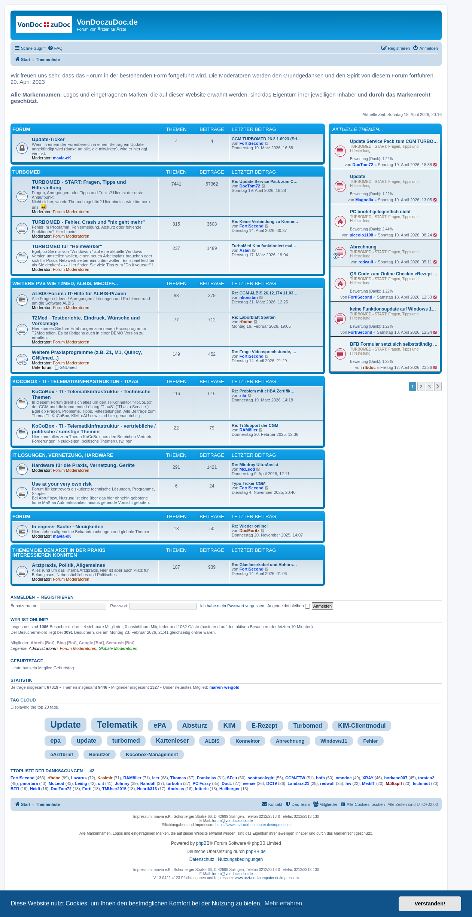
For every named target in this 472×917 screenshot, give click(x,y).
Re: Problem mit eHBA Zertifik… (263, 391)
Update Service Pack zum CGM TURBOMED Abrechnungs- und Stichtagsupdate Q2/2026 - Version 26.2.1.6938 (394, 141)
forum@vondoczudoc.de (232, 821)
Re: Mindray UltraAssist (255, 464)
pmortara (29, 783)
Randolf (148, 783)
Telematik (117, 724)
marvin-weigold (224, 687)
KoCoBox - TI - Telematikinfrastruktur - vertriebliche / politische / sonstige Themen (94, 428)
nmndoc (344, 778)
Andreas (176, 788)
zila (243, 395)
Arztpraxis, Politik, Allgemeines (68, 565)
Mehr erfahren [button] (283, 903)
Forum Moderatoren (71, 212)
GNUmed (66, 367)
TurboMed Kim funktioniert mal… (264, 246)
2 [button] (421, 386)
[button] (438, 386)
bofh (320, 778)
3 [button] (429, 386)
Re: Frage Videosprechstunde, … (264, 351)
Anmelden (22, 597)
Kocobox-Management (152, 754)
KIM (229, 725)
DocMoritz (249, 530)
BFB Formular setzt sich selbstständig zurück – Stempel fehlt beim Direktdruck (394, 344)
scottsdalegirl (261, 778)
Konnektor (247, 741)
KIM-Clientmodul (362, 725)
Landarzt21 (298, 783)
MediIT (368, 783)
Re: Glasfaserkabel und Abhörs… (264, 564)
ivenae (249, 783)
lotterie (202, 788)
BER (14, 788)
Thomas (178, 778)
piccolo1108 (361, 235)
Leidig (81, 783)
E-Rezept (264, 725)
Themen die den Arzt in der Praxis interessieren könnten (59, 552)
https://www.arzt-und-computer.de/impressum (252, 825)
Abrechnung (363, 247)
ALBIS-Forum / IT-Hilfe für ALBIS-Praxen (79, 293)
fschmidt (421, 783)
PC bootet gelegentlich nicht (380, 211)
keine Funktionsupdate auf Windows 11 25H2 (394, 309)
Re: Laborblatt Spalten (253, 317)
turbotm (174, 783)
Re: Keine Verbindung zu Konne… (265, 221)
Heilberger (229, 788)
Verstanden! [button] (430, 904)
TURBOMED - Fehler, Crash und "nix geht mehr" (88, 222)
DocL (227, 783)
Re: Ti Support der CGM (255, 425)
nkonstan (249, 297)
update (86, 740)
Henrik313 (147, 788)
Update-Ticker (48, 139)
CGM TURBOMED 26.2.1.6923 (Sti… (266, 139)
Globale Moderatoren (117, 648)
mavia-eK (62, 158)
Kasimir (104, 778)
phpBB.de (256, 851)
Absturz (194, 725)
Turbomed (307, 725)
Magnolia (364, 200)
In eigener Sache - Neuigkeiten (67, 526)
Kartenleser (172, 740)
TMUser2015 (114, 788)
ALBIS (212, 741)
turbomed (126, 740)
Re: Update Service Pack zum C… (265, 181)
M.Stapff (394, 783)
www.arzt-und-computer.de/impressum (267, 878)
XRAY (368, 778)
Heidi (35, 788)
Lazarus (79, 778)
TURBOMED (26, 172)
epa (55, 740)
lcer (155, 778)
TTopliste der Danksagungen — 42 (52, 770)
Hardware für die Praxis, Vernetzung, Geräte (83, 465)
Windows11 (333, 741)
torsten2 (426, 778)
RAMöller (249, 430)
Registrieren (57, 597)
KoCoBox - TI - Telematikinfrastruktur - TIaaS (75, 381)
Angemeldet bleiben (288, 605)
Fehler (370, 741)
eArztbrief (61, 754)
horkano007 (396, 778)
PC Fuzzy (202, 783)
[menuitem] (55, 48)
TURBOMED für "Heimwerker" (67, 246)
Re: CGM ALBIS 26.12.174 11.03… (265, 293)
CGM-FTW (295, 778)
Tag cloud (23, 700)
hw (348, 783)
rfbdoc (369, 367)
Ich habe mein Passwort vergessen (232, 605)
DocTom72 (362, 164)
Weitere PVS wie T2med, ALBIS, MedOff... (65, 283)
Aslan (245, 250)
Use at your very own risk (62, 484)
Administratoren (43, 648)
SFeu (232, 778)
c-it (101, 783)
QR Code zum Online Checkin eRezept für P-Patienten (394, 273)
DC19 (271, 783)
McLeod (247, 469)
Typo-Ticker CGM (248, 483)
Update (357, 176)
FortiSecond (360, 297)
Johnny (122, 783)
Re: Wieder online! (250, 526)
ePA (159, 725)
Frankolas (206, 778)
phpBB (203, 843)
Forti (86, 788)
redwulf (366, 262)
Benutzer (99, 754)
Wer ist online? (29, 619)
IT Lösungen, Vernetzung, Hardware (62, 455)
